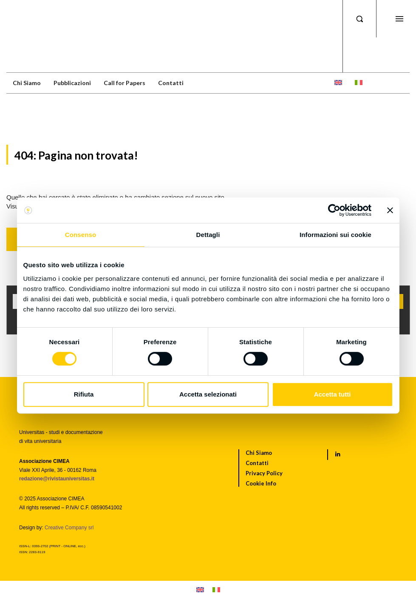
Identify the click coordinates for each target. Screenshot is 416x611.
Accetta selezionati (208, 394)
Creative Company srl (69, 528)
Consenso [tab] (80, 234)
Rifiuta (84, 394)
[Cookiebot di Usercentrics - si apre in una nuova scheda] (334, 210)
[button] (359, 19)
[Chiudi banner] (390, 210)
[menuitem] (338, 83)
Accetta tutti (332, 394)
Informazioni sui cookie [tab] (335, 234)
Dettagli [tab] (208, 234)
